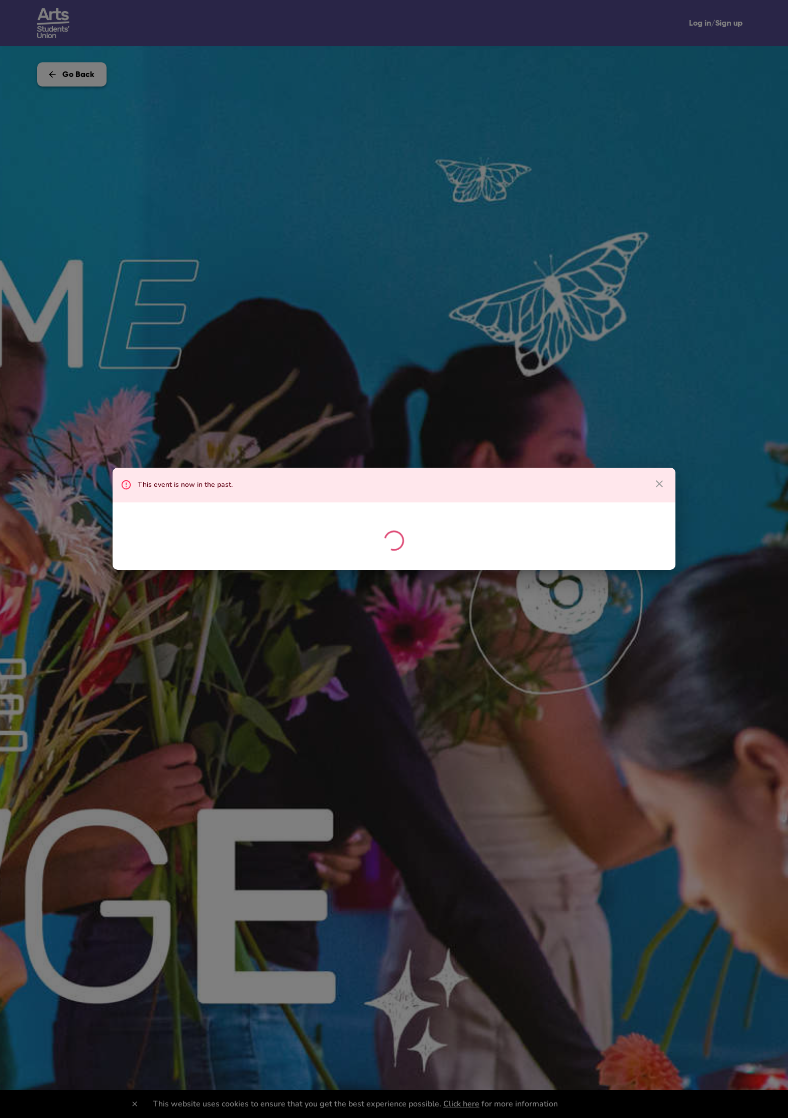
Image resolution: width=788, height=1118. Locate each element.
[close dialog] (659, 484)
